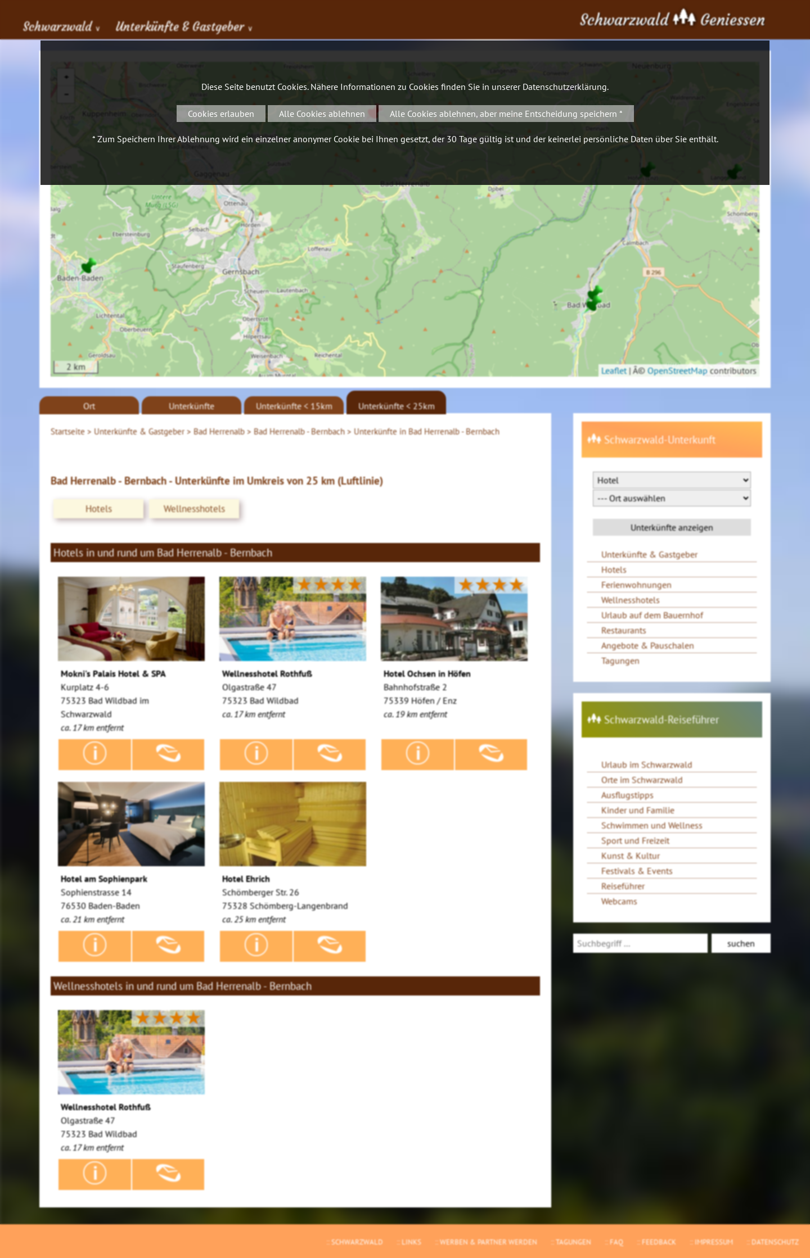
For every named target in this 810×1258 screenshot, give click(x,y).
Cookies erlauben (221, 113)
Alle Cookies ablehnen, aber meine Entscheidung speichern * (506, 113)
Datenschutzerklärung (565, 86)
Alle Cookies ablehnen (322, 113)
